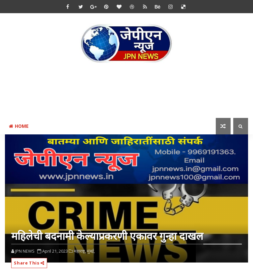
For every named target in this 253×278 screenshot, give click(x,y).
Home (19, 126)
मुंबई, (91, 251)
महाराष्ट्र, (80, 251)
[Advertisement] (126, 92)
